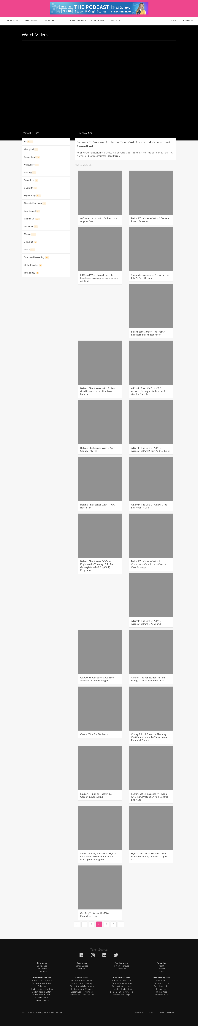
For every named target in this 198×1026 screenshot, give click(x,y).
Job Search (42, 969)
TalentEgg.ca (99, 949)
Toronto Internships (122, 995)
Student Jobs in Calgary (81, 983)
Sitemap (151, 1013)
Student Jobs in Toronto (82, 980)
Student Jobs (161, 992)
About (161, 966)
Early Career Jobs (161, 983)
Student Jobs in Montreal (82, 992)
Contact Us (139, 1013)
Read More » (113, 156)
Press (161, 972)
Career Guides (82, 966)
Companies (42, 966)
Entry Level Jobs (161, 986)
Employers (31, 21)
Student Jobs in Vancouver (82, 995)
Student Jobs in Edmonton (82, 986)
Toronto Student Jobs (121, 980)
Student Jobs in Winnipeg (82, 989)
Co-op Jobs (161, 980)
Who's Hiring (78, 21)
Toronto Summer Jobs (121, 983)
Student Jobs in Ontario (42, 992)
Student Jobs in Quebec (42, 995)
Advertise (122, 969)
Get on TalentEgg (121, 966)
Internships (161, 989)
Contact (161, 969)
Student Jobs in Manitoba (42, 989)
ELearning (48, 21)
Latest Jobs (42, 972)
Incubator (81, 969)
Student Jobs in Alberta (42, 980)
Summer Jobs (161, 995)
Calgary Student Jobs (121, 986)
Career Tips (97, 21)
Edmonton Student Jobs (121, 989)
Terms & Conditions (166, 1013)
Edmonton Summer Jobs (121, 992)
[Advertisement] (46, 299)
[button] (13, 21)
